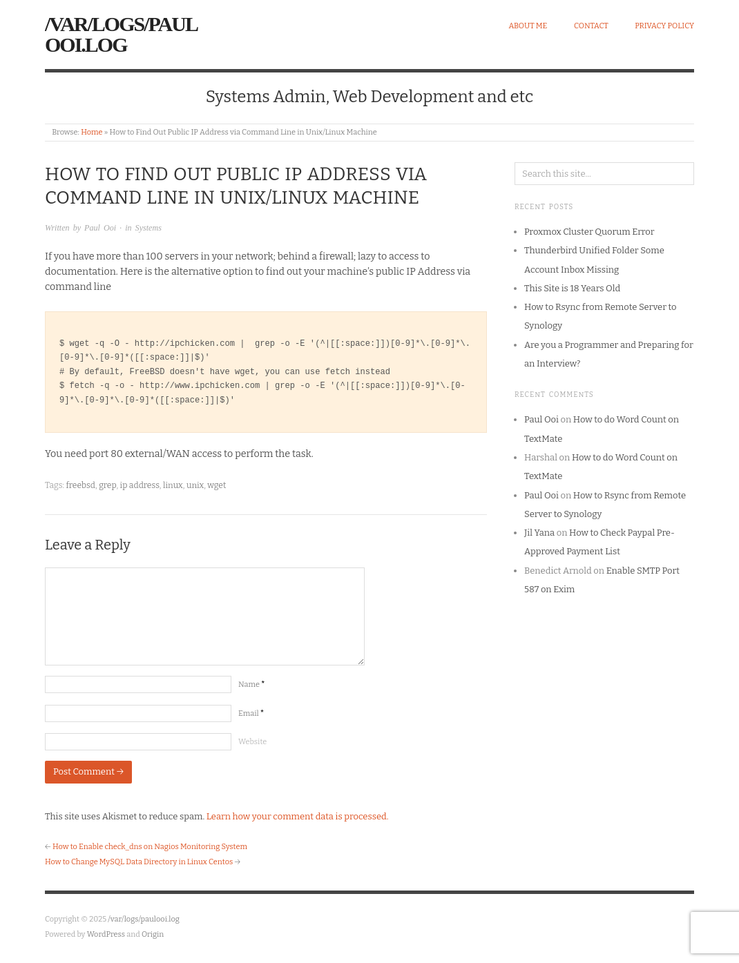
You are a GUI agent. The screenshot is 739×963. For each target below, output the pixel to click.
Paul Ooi (100, 228)
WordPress (106, 934)
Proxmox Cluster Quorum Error (589, 231)
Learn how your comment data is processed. (298, 816)
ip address (140, 485)
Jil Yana (539, 532)
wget (216, 485)
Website (252, 741)
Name (251, 684)
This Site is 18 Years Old (572, 288)
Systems (148, 228)
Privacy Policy (664, 25)
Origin (153, 934)
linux (173, 485)
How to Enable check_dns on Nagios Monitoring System (149, 846)
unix (195, 485)
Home (91, 132)
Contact (591, 25)
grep (107, 485)
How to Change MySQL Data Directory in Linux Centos (139, 861)
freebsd (80, 485)
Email (251, 713)
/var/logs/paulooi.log (121, 34)
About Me (527, 25)
